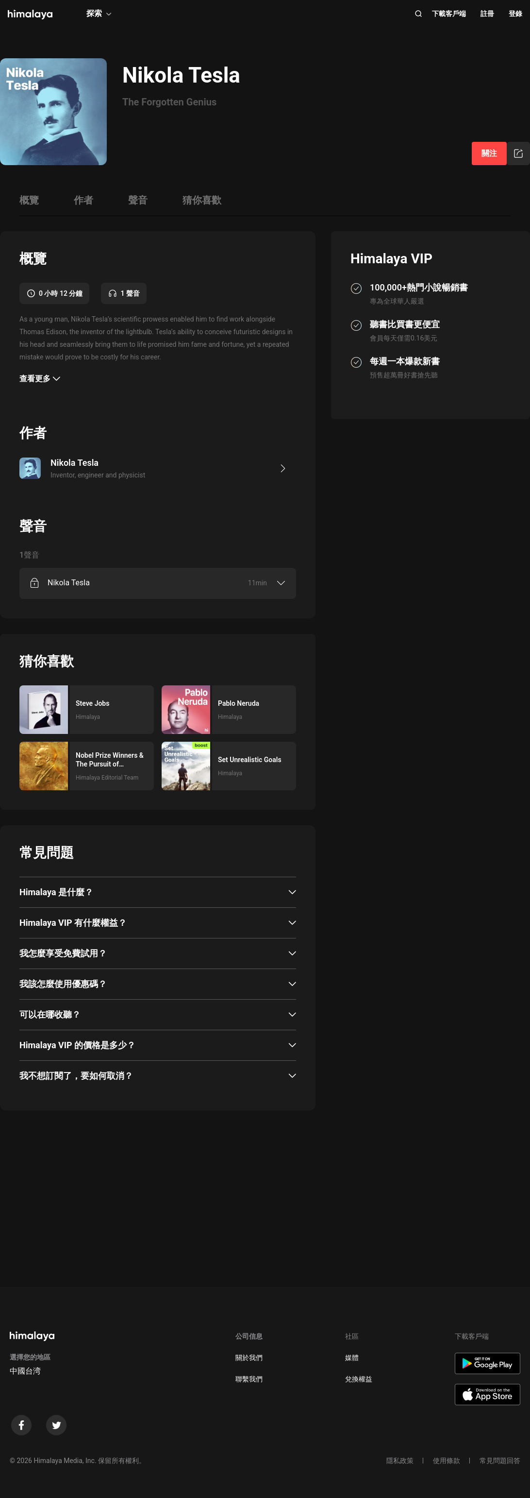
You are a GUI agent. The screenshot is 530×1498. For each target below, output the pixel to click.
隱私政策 (400, 1460)
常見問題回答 (500, 1460)
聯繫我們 (249, 1379)
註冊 (487, 13)
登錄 (515, 13)
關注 (489, 153)
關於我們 (249, 1358)
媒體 (352, 1358)
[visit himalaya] (30, 14)
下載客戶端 (449, 13)
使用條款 (446, 1460)
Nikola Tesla (69, 582)
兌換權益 (358, 1379)
